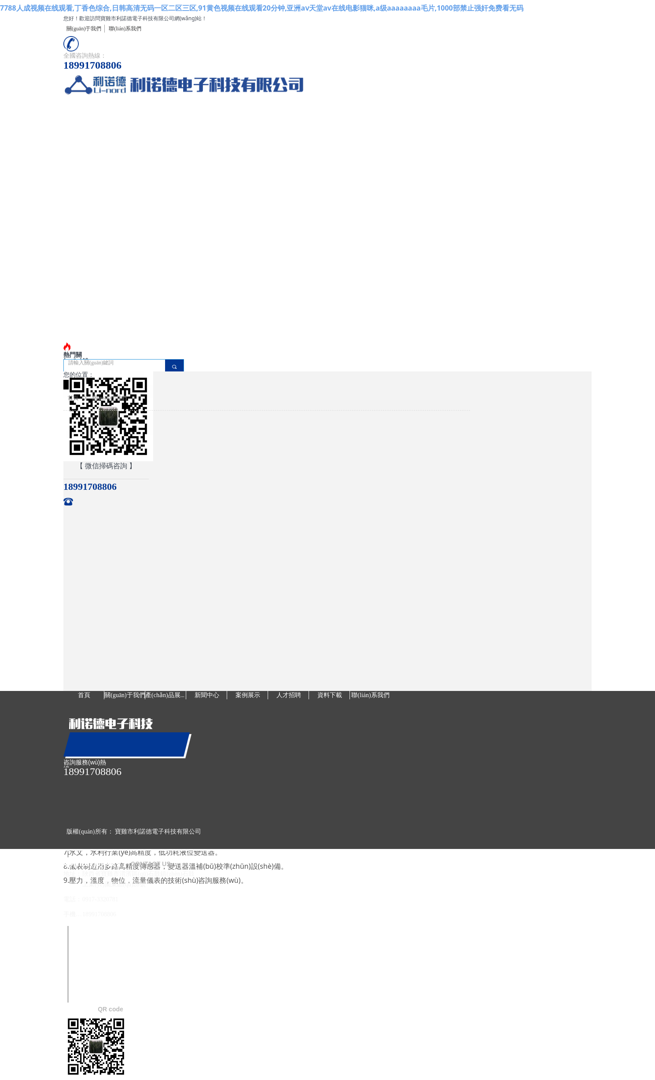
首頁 (73, 398)
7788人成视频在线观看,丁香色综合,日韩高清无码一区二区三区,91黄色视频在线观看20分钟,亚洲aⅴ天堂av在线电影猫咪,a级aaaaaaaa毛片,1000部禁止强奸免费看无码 (261, 8)
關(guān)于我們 (109, 398)
